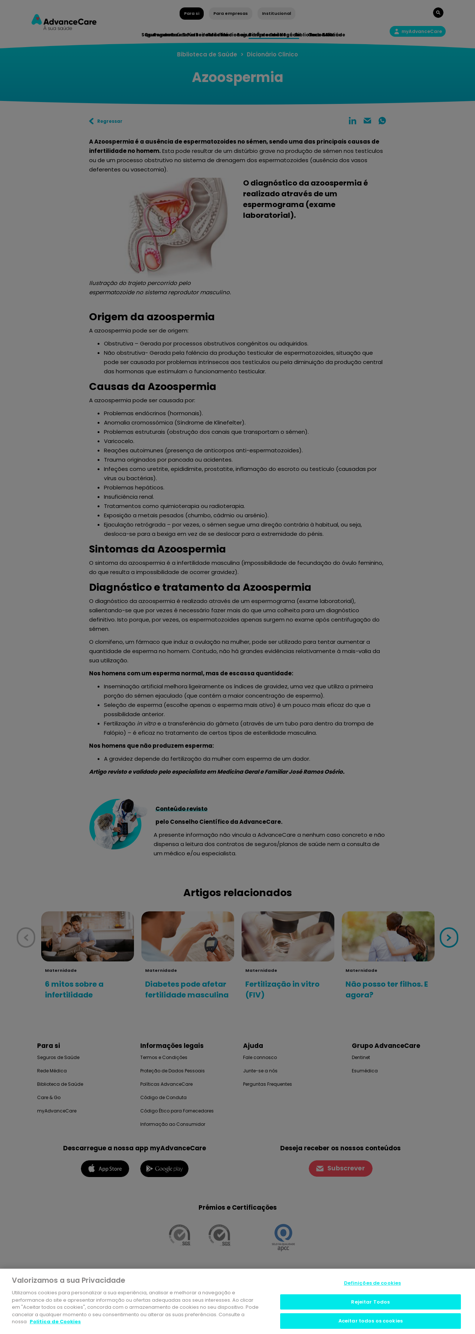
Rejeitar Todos (370, 1301)
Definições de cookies (372, 1283)
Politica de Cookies (55, 1321)
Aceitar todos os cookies (370, 1321)
